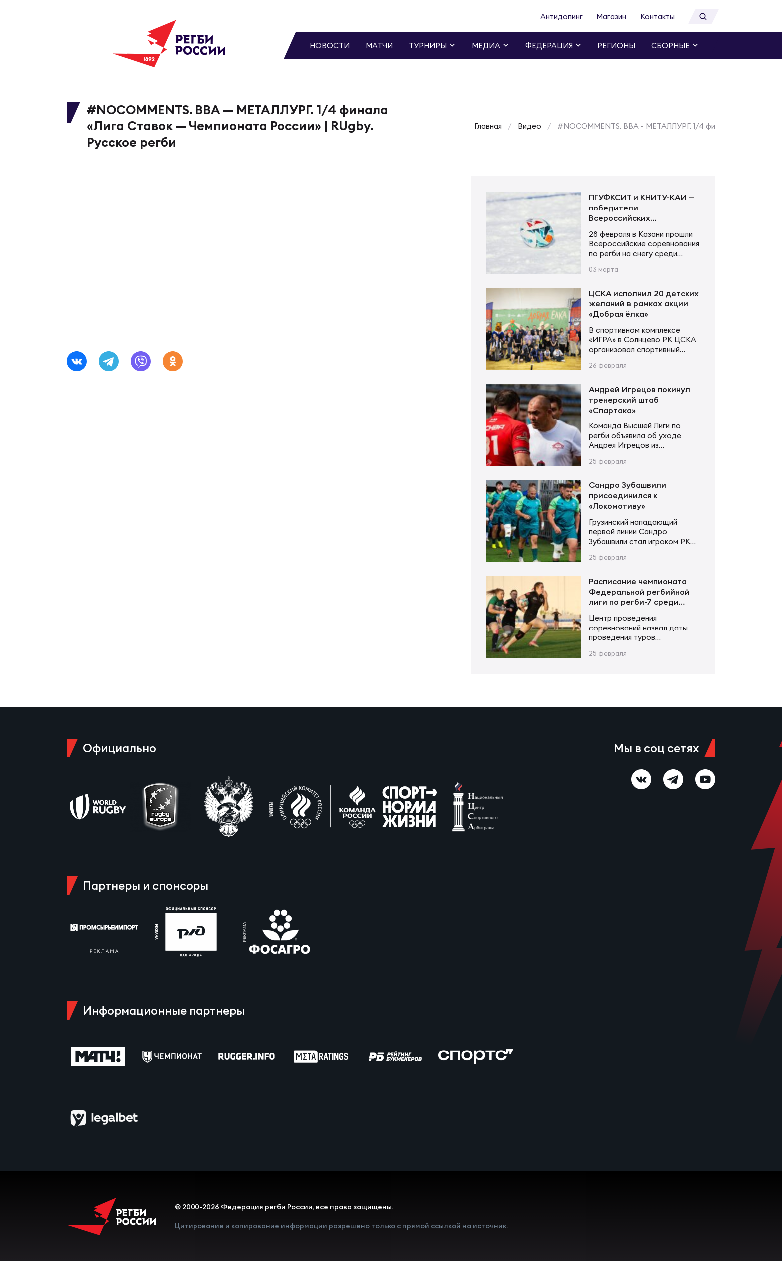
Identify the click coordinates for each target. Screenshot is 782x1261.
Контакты (657, 16)
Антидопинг (561, 16)
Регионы (616, 45)
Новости (330, 45)
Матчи (379, 45)
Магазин (611, 16)
